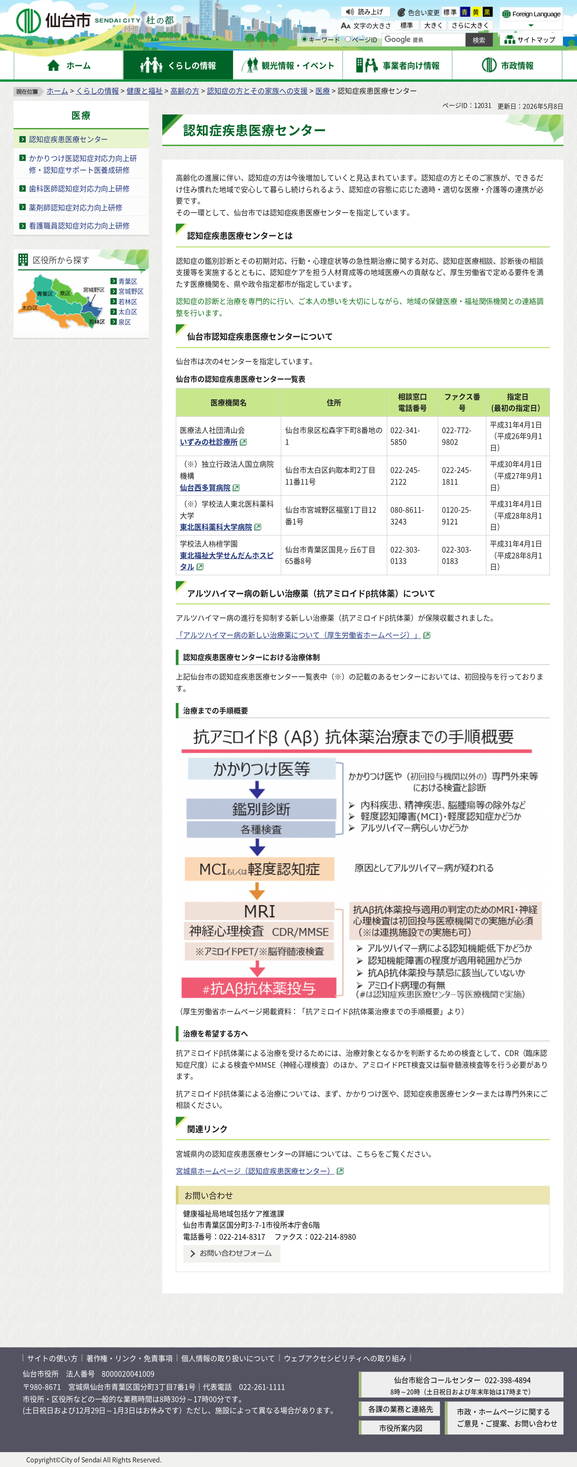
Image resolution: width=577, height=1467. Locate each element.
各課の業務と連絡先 (400, 1409)
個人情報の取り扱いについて (228, 1358)
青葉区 (127, 280)
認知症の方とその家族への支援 (257, 90)
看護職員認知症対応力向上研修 (79, 225)
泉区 (124, 321)
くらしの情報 (97, 90)
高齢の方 (184, 90)
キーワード (320, 39)
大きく (433, 25)
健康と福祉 (145, 90)
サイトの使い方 (52, 1358)
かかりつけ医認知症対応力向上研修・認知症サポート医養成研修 (83, 163)
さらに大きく (470, 25)
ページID (361, 39)
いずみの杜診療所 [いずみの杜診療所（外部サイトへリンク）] (209, 442)
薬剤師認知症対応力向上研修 (76, 207)
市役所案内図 (400, 1427)
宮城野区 (131, 291)
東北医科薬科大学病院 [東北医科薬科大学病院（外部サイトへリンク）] (216, 527)
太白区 (127, 311)
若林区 (127, 301)
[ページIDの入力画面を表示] (348, 39)
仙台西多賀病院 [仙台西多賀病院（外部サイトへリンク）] (205, 487)
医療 (322, 90)
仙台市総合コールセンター (437, 1380)
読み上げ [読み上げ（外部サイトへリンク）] (370, 11)
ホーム (57, 90)
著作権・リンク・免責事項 (129, 1358)
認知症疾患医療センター (68, 139)
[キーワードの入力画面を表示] (304, 39)
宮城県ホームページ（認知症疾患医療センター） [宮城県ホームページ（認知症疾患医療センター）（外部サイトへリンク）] (255, 1170)
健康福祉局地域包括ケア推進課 (233, 1213)
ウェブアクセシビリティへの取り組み (345, 1358)
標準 (450, 11)
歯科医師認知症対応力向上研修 (79, 188)
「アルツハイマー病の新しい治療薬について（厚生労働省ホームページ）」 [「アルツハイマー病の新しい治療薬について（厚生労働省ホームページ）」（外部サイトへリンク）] (298, 635)
